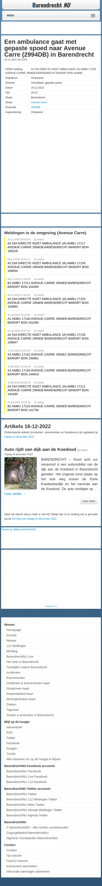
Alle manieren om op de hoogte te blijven (33, 759)
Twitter (10, 738)
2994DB (35, 107)
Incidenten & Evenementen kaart (28, 683)
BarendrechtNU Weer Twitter (25, 804)
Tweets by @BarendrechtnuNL (18, 529)
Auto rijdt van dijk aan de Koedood (40, 449)
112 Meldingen (16, 646)
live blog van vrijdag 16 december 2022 (34, 518)
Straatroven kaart (17, 688)
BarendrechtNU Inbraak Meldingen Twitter (34, 810)
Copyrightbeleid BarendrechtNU (27, 832)
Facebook (12, 743)
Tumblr (11, 754)
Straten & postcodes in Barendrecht (30, 715)
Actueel (11, 635)
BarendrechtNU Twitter (21, 794)
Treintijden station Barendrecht (26, 667)
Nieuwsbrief (14, 727)
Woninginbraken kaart (20, 699)
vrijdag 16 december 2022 (19, 436)
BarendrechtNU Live (19, 656)
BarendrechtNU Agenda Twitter (27, 815)
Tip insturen (14, 855)
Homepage (13, 630)
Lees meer (88, 501)
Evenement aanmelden (21, 866)
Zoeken (11, 704)
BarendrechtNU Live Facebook (26, 776)
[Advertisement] (65, 28)
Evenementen (15, 678)
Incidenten (13, 672)
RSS (9, 732)
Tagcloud (12, 709)
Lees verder (15, 494)
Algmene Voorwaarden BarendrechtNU (32, 838)
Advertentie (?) (51, 606)
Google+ (12, 748)
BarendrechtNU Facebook (23, 771)
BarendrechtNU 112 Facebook (26, 782)
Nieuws (11, 640)
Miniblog (12, 651)
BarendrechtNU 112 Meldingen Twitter (31, 799)
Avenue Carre (39, 102)
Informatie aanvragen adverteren (28, 871)
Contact (11, 850)
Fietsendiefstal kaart (19, 693)
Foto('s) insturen (17, 861)
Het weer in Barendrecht (22, 662)
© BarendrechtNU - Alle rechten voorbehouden (37, 827)
